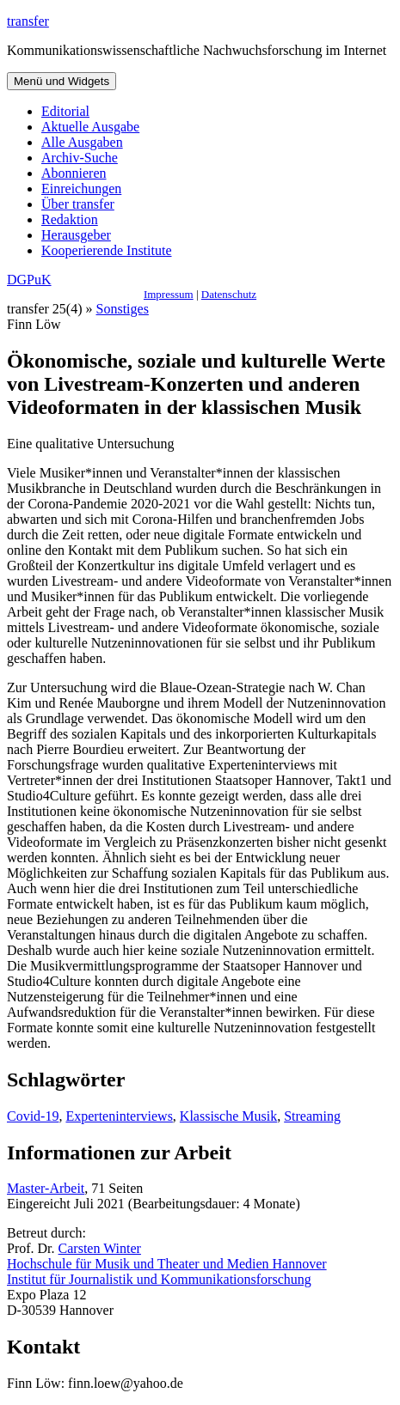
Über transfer (77, 204)
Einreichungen (81, 188)
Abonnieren (74, 173)
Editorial (65, 111)
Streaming (312, 1116)
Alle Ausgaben (82, 142)
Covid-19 (32, 1116)
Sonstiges (122, 308)
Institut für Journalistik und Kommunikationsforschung (159, 1279)
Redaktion (69, 219)
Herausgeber (76, 235)
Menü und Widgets (61, 81)
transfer (28, 21)
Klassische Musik (228, 1116)
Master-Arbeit (45, 1188)
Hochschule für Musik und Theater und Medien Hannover (167, 1263)
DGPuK (29, 279)
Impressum (169, 294)
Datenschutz (228, 294)
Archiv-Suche (79, 157)
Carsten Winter (99, 1248)
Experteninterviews (118, 1116)
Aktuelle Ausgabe (90, 126)
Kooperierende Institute (106, 250)
